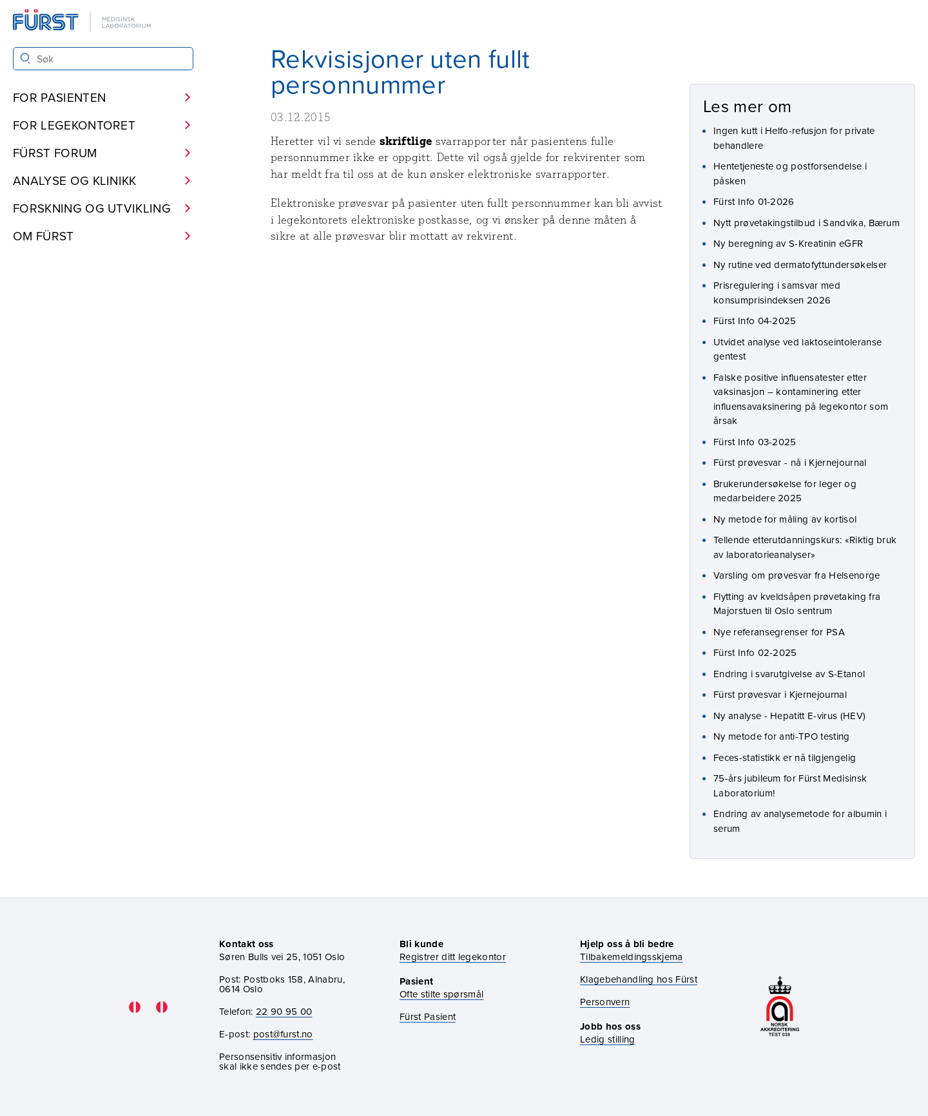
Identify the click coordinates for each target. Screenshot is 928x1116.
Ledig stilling (607, 1039)
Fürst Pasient (428, 1016)
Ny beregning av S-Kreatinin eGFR (788, 243)
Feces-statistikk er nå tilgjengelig (784, 757)
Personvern (605, 1001)
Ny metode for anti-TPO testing (781, 736)
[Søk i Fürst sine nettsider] (103, 58)
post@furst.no (283, 1034)
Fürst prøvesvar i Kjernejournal (780, 694)
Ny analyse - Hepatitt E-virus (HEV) (789, 715)
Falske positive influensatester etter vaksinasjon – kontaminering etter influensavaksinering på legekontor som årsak (800, 399)
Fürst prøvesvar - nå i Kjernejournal (790, 462)
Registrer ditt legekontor (453, 956)
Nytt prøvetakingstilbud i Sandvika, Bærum (806, 222)
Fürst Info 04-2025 (755, 320)
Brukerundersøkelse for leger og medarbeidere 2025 (784, 491)
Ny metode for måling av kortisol (784, 519)
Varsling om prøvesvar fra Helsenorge (796, 575)
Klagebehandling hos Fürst (638, 979)
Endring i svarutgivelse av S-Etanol (789, 673)
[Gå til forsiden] (83, 21)
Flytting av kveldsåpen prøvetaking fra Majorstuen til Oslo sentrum (796, 604)
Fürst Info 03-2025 (755, 441)
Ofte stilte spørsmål (441, 994)
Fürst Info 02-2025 (755, 652)
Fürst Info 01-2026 (754, 201)
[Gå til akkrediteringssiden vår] (779, 1007)
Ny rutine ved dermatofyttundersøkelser (800, 264)
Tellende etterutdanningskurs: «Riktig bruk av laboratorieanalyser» (804, 547)
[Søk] (25, 58)
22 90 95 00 (284, 1011)
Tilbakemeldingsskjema (631, 956)
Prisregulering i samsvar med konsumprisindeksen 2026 (776, 292)
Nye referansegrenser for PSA (779, 632)
